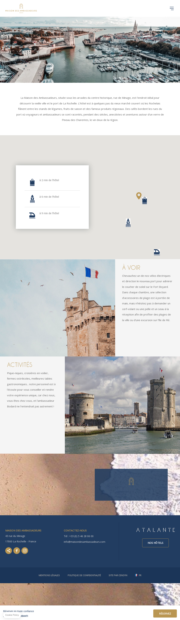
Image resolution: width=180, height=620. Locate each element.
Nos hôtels (155, 542)
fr (140, 575)
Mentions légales (49, 575)
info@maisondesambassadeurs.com (84, 541)
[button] (144, 200)
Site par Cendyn (118, 575)
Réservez (165, 613)
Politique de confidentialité (84, 575)
